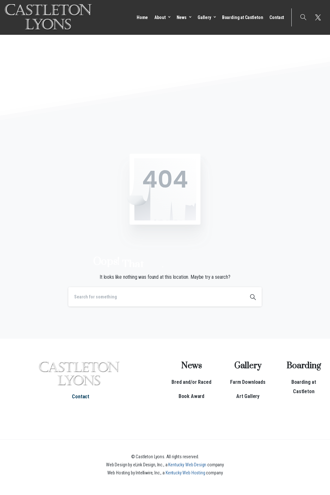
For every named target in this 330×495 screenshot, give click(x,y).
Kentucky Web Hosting (185, 472)
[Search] (156, 296)
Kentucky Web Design (187, 464)
